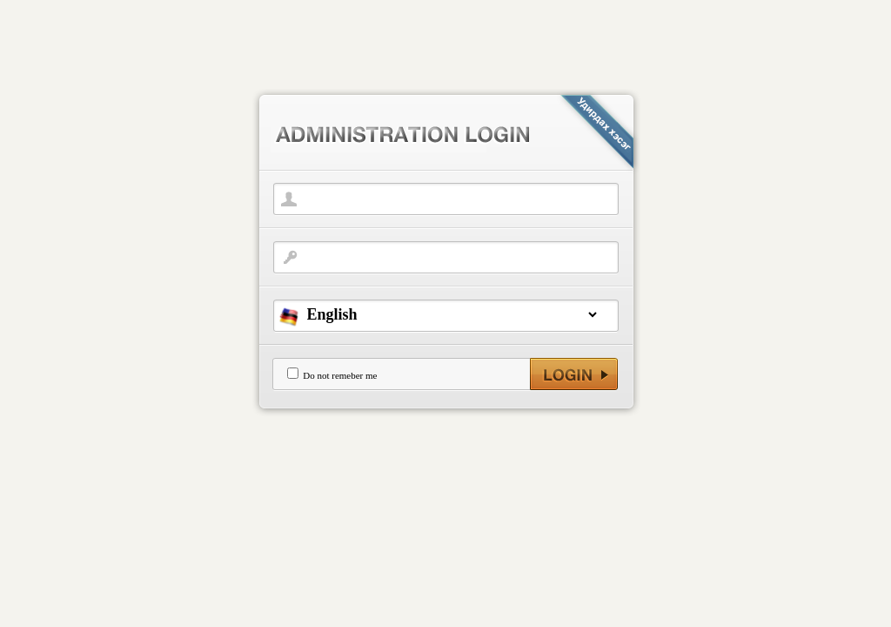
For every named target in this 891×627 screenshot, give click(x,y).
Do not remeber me (339, 375)
